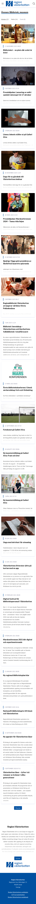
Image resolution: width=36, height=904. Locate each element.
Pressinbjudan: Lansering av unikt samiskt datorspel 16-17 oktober (17, 93)
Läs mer (18, 858)
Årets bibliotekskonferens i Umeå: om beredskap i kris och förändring (18, 388)
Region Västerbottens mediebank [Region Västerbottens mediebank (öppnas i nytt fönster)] (18, 897)
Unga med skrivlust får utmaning (17, 542)
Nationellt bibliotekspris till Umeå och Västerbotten (17, 712)
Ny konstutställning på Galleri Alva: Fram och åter (16, 454)
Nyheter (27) (5, 19)
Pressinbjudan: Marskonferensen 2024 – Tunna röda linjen (17, 220)
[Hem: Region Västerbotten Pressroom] (17, 3)
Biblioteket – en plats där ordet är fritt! (17, 51)
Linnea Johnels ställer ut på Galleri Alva (17, 135)
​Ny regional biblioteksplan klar (16, 675)
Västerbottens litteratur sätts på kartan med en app (17, 566)
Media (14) (14, 19)
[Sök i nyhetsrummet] (34, 3)
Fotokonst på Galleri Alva (14, 430)
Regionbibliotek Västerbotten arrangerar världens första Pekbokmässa (16, 305)
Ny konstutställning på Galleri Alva (16, 501)
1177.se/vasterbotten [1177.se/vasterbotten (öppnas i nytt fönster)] (18, 895)
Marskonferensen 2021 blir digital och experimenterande (17, 640)
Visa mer (18, 808)
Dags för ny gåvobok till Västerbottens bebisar (13, 177)
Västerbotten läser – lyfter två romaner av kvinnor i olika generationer (16, 775)
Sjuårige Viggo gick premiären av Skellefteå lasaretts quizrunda (17, 262)
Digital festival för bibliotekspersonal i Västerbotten (17, 600)
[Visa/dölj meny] (2, 3)
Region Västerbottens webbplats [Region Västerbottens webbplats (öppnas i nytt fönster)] (18, 892)
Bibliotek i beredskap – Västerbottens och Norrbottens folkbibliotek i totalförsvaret (16, 329)
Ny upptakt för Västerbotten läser (17, 737)
